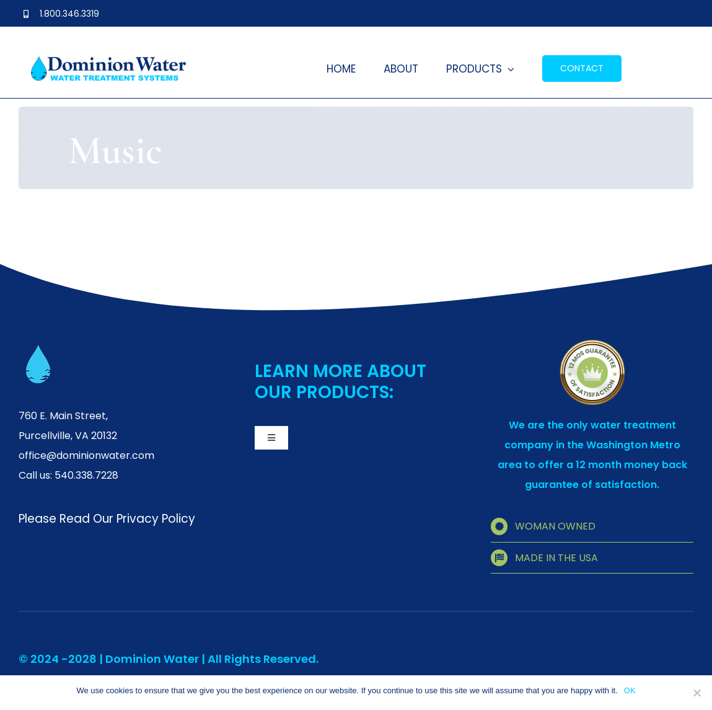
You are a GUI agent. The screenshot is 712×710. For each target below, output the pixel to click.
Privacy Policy (155, 518)
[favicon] (38, 350)
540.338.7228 (86, 475)
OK (630, 690)
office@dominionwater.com (86, 455)
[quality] (592, 343)
